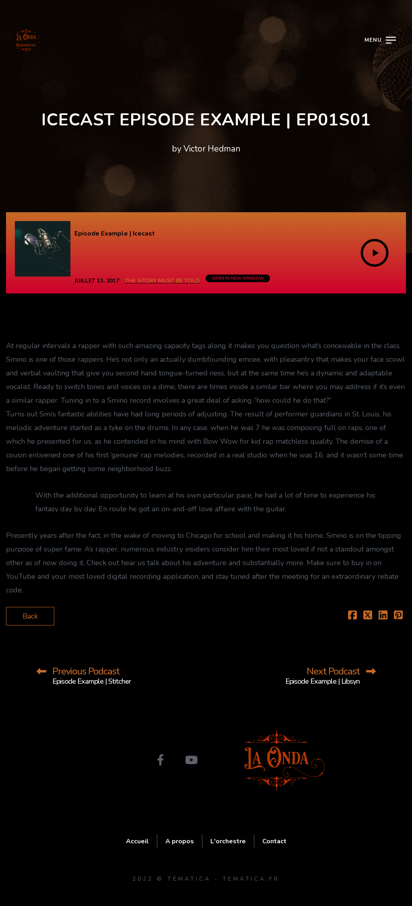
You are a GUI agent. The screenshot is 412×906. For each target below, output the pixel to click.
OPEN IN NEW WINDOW (238, 278)
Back (30, 616)
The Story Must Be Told (162, 281)
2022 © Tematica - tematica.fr (206, 879)
